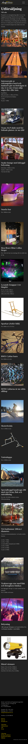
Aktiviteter (3, 724)
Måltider (3, 738)
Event (2, 729)
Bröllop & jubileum (6, 735)
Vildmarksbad (4, 726)
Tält (2, 727)
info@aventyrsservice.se (7, 712)
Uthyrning (3, 733)
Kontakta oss (4, 721)
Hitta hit (3, 720)
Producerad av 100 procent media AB (20, 739)
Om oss (3, 718)
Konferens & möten (6, 736)
